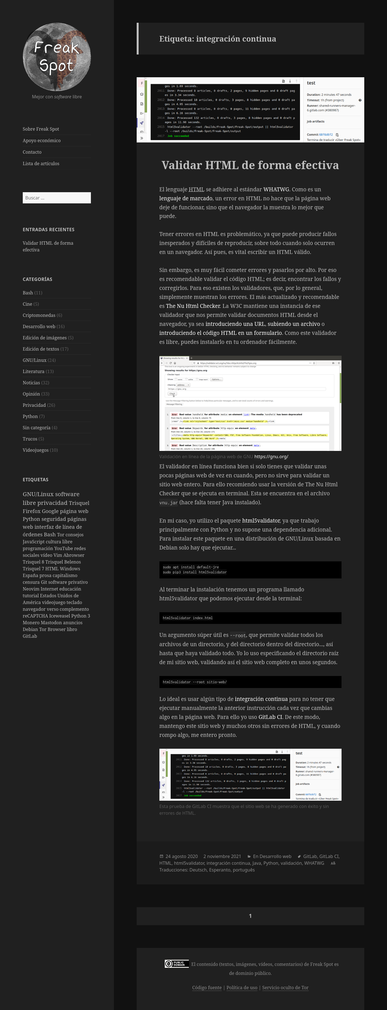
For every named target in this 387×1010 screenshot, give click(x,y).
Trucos (30, 439)
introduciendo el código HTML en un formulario (220, 333)
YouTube (64, 548)
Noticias (31, 383)
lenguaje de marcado (185, 198)
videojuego (54, 602)
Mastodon (52, 622)
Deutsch (198, 870)
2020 (192, 856)
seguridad (54, 518)
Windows (70, 569)
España (31, 575)
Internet (50, 589)
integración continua (261, 699)
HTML (52, 569)
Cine (27, 304)
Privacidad (34, 405)
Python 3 (80, 616)
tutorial (31, 596)
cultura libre (59, 542)
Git (44, 582)
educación (70, 589)
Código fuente (207, 987)
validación (291, 863)
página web (74, 510)
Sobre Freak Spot (41, 129)
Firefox (32, 510)
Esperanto (219, 870)
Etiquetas (36, 479)
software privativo (68, 582)
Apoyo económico (42, 140)
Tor (61, 535)
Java (257, 863)
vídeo (46, 555)
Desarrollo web (39, 326)
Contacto (32, 152)
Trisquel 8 (34, 562)
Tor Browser (53, 629)
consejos (74, 535)
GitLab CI (270, 717)
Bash (28, 293)
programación (38, 548)
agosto (179, 856)
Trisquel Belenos (63, 562)
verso (53, 609)
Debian (31, 629)
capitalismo (65, 575)
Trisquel (79, 502)
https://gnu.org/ (271, 456)
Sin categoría (37, 428)
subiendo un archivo (294, 324)
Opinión (31, 394)
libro (72, 629)
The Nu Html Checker (192, 306)
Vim (58, 555)
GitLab (30, 636)
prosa (46, 575)
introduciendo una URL (235, 324)
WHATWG (276, 189)
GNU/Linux (35, 360)
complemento (74, 609)
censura (32, 582)
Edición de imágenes (45, 338)
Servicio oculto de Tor (285, 987)
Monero (32, 622)
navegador (35, 609)
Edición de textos (41, 349)
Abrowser (73, 555)
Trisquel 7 (34, 569)
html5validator (261, 520)
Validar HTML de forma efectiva (250, 164)
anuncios (73, 622)
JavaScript (34, 542)
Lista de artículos (41, 163)
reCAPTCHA (36, 616)
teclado (74, 602)
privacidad (53, 503)
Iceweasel (60, 616)
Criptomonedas (39, 315)
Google (51, 510)
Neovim (32, 589)
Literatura (34, 371)
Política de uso (241, 987)
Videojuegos (36, 450)
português (244, 870)
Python (30, 416)
